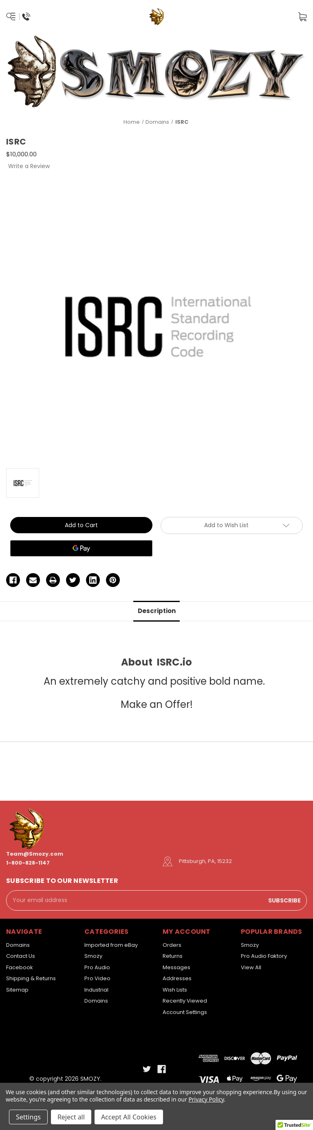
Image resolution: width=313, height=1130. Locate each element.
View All (251, 967)
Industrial (96, 990)
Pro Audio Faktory (264, 956)
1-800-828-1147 (28, 863)
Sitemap (17, 990)
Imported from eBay (111, 945)
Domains (18, 945)
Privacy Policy (206, 1099)
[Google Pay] (81, 548)
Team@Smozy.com (34, 854)
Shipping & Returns (31, 978)
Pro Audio (97, 967)
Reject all (71, 1116)
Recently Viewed (185, 1001)
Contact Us (20, 956)
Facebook (19, 967)
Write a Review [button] (29, 166)
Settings (28, 1116)
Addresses (177, 978)
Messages (176, 967)
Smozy (93, 956)
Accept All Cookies (128, 1116)
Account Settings (185, 1012)
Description (157, 611)
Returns (173, 956)
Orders (172, 945)
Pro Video (97, 978)
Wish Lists (175, 990)
